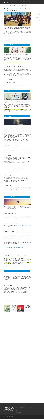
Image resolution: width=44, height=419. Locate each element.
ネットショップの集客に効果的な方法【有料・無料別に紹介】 (16, 150)
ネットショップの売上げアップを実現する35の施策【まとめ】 (15, 247)
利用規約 (30, 321)
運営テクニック (38, 17)
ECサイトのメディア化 (37, 20)
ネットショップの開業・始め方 (9, 5)
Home (4, 5)
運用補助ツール (18, 324)
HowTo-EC (4, 330)
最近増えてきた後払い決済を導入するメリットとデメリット (14, 306)
